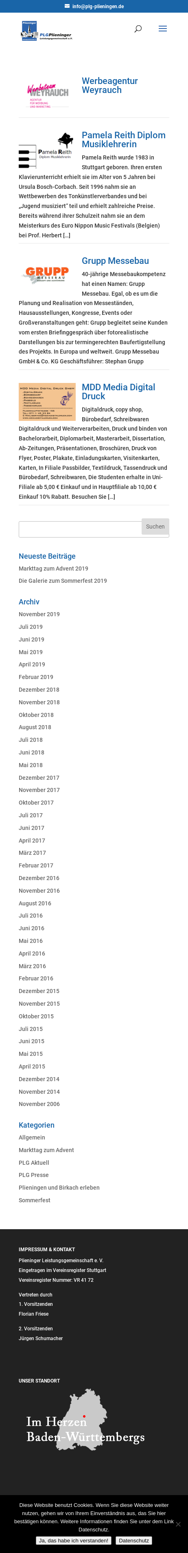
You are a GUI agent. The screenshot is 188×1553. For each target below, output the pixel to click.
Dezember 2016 (39, 878)
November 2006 (39, 1104)
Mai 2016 (31, 941)
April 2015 (32, 1066)
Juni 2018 (31, 752)
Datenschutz (134, 1541)
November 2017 (39, 790)
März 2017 (32, 853)
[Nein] (178, 1524)
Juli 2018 (31, 740)
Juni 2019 (31, 639)
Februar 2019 (36, 677)
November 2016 (39, 890)
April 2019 (32, 664)
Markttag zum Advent (46, 1150)
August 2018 (35, 727)
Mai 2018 (31, 765)
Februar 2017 (36, 865)
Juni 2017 (31, 828)
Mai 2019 (31, 652)
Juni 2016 (31, 928)
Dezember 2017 (39, 777)
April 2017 (32, 840)
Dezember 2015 (39, 991)
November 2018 (39, 702)
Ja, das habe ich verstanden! (73, 1541)
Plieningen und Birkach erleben (59, 1187)
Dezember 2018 (39, 689)
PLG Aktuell (34, 1162)
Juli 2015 (31, 1029)
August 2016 (35, 903)
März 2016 (32, 966)
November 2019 (39, 614)
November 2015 (39, 1003)
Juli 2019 (31, 627)
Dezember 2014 (39, 1079)
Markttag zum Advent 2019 (53, 568)
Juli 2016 (31, 915)
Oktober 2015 (36, 1016)
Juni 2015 (31, 1041)
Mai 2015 (31, 1054)
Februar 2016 (36, 978)
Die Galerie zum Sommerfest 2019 (63, 580)
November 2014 (39, 1091)
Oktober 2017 (36, 802)
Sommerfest (34, 1200)
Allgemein (32, 1137)
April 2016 (32, 953)
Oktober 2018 (36, 715)
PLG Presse (34, 1175)
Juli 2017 (31, 815)
